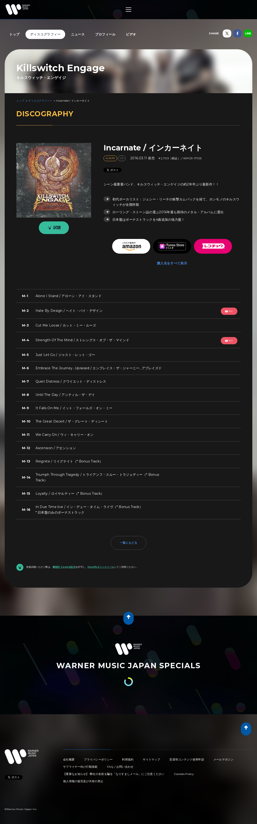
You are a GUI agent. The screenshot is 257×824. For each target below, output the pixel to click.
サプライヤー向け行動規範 (80, 766)
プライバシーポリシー (98, 759)
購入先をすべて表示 (172, 263)
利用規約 (127, 759)
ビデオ (131, 34)
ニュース (78, 34)
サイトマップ (151, 759)
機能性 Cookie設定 (64, 566)
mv (229, 311)
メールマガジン (223, 759)
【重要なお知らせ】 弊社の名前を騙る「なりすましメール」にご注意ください (113, 774)
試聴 (53, 227)
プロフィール (105, 34)
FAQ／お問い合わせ (120, 766)
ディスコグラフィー (45, 34)
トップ (14, 34)
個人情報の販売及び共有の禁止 (83, 781)
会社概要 (69, 759)
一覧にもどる (128, 542)
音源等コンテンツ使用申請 (186, 759)
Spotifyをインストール (100, 566)
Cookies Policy (184, 774)
